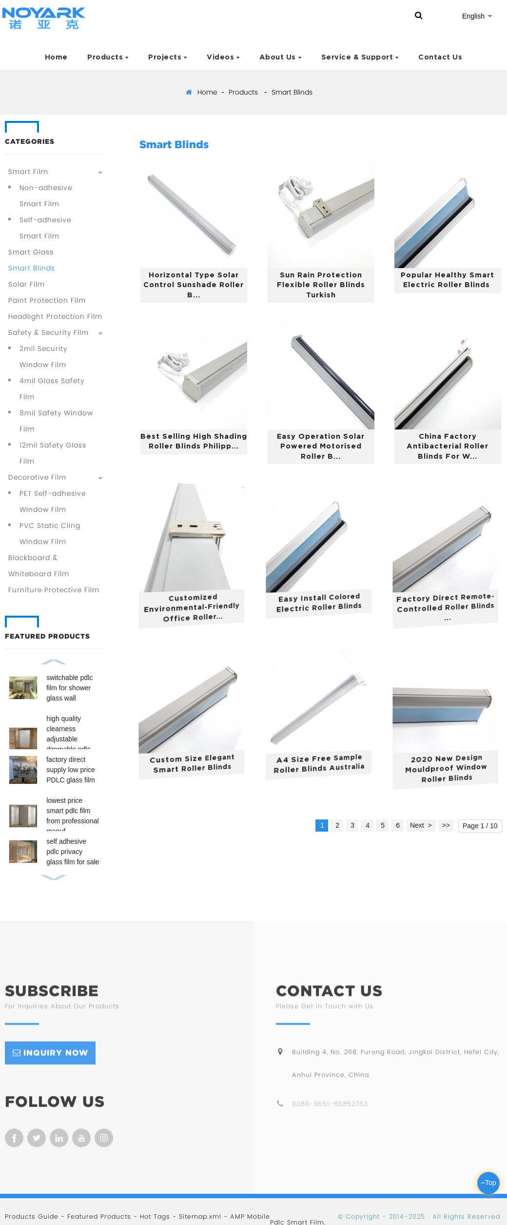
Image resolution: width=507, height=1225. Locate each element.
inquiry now (55, 1061)
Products (108, 57)
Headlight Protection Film (55, 316)
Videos (223, 57)
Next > (421, 825)
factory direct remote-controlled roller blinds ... (451, 606)
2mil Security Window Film (43, 356)
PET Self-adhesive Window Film (53, 501)
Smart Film (28, 171)
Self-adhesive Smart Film (45, 228)
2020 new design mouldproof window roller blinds (450, 769)
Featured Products (99, 1216)
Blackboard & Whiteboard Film (38, 566)
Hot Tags (155, 1216)
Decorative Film (37, 477)
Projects (167, 57)
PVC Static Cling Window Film (50, 533)
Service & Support (360, 57)
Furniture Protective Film (53, 590)
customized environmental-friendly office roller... (197, 608)
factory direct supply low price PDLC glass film (70, 770)
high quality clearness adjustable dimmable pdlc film (68, 739)
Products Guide (31, 1216)
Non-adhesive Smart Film (46, 196)
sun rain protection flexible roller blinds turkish (321, 285)
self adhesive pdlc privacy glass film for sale (72, 851)
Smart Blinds (292, 92)
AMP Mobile (250, 1216)
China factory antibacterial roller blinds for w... (448, 446)
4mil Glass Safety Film (52, 389)
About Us (280, 57)
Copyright (361, 1216)
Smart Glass (31, 252)
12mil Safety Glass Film (53, 453)
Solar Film (26, 284)
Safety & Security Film (48, 332)
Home (56, 57)
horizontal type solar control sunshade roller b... (195, 285)
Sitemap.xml (200, 1216)
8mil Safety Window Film (56, 421)
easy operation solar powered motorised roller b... (321, 446)
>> (446, 825)
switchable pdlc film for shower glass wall (69, 688)
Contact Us (440, 57)
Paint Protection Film (47, 300)
